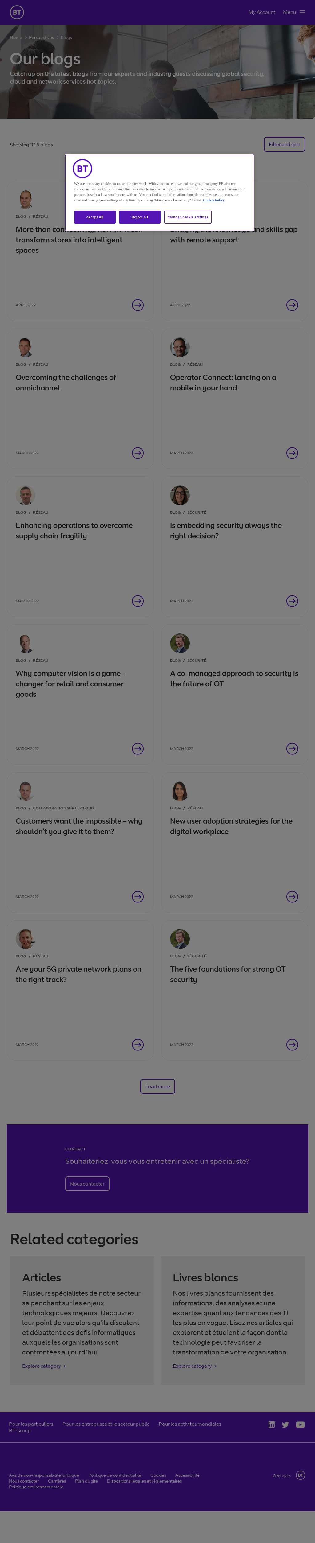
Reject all (139, 217)
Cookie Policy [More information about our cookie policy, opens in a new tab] (214, 200)
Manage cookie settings (188, 217)
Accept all (95, 217)
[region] (159, 193)
